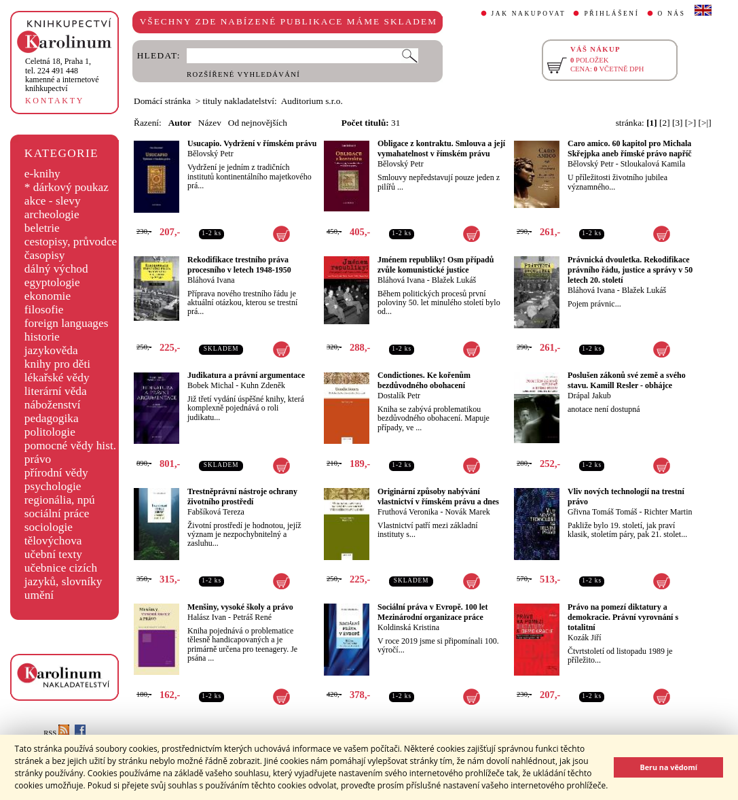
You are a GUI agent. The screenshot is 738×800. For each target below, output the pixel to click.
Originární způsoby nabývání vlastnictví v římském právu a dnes (438, 496)
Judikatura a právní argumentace (246, 375)
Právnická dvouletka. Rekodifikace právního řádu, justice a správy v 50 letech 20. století (630, 270)
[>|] (705, 123)
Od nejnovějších (257, 123)
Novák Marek (467, 512)
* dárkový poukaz (66, 187)
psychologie (52, 486)
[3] (677, 123)
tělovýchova (53, 540)
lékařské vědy (57, 377)
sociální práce (57, 513)
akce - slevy (52, 200)
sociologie (48, 527)
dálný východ (56, 268)
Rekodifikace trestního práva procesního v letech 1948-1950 (239, 265)
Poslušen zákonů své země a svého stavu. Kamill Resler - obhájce (627, 380)
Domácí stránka (162, 101)
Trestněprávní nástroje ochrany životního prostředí (242, 496)
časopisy (44, 255)
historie (42, 336)
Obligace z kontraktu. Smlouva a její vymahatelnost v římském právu (441, 148)
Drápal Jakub (589, 395)
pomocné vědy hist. (70, 445)
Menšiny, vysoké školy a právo (240, 607)
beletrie (42, 228)
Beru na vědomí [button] (668, 767)
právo (37, 459)
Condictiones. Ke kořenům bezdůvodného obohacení (424, 380)
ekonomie (47, 296)
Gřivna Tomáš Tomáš (603, 512)
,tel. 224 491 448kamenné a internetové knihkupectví (62, 74)
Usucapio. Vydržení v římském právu (251, 143)
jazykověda (51, 350)
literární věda (55, 391)
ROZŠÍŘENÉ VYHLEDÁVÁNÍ (243, 74)
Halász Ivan (206, 617)
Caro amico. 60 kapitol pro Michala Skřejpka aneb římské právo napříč (630, 148)
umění (39, 595)
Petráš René (252, 617)
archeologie (51, 214)
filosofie (44, 309)
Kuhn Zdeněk (262, 385)
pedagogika (51, 418)
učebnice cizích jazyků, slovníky (63, 574)
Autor (179, 123)
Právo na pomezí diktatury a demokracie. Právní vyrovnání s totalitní (623, 617)
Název (209, 123)
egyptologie (52, 282)
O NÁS (672, 13)
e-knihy (42, 173)
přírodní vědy (56, 472)
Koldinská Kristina (408, 627)
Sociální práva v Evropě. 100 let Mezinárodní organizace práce (432, 612)
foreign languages (66, 323)
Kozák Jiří (585, 637)
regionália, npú (59, 499)
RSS (56, 733)
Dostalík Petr (398, 395)
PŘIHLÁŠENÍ (611, 13)
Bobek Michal (210, 385)
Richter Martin (668, 512)
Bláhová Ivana (211, 280)
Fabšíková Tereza (215, 512)
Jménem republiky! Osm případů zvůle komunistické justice (435, 265)
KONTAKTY (54, 100)
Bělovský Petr (210, 153)
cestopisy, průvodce (70, 241)
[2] (664, 123)
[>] (690, 123)
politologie (49, 431)
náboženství (52, 404)
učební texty (53, 554)
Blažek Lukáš (454, 280)
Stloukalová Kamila (653, 164)
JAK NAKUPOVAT (529, 13)
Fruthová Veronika (407, 512)
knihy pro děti (57, 364)
